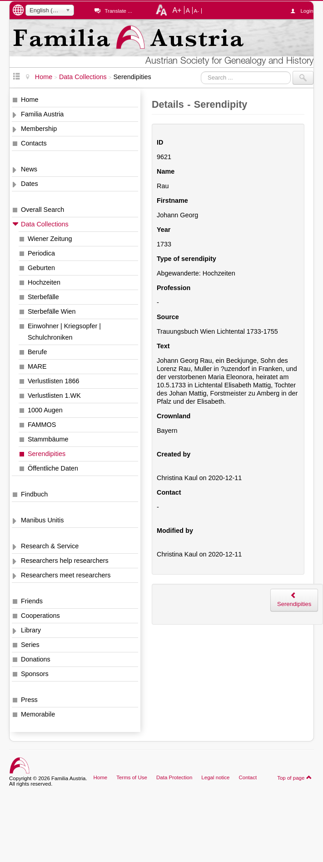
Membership (39, 128)
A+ (176, 10)
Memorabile (38, 714)
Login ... (306, 11)
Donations (35, 659)
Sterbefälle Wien (52, 311)
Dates (29, 183)
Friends (32, 601)
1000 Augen (45, 410)
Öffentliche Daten (53, 468)
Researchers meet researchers (66, 575)
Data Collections (45, 224)
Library (31, 630)
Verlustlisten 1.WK (54, 395)
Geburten (41, 267)
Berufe (37, 352)
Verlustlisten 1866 (54, 381)
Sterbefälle (43, 297)
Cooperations (40, 615)
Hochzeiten (44, 282)
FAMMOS (42, 424)
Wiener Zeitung (50, 238)
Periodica (41, 253)
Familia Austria (42, 114)
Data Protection (174, 777)
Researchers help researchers (65, 560)
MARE (37, 366)
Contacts (34, 143)
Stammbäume (48, 439)
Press (29, 699)
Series (30, 644)
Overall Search (42, 209)
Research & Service (50, 546)
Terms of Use (131, 777)
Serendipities (46, 453)
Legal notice (215, 777)
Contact (248, 777)
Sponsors (35, 673)
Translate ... (118, 11)
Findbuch (34, 494)
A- (196, 11)
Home (29, 99)
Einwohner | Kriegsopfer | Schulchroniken (64, 331)
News (29, 169)
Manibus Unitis (42, 520)
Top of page (294, 777)
